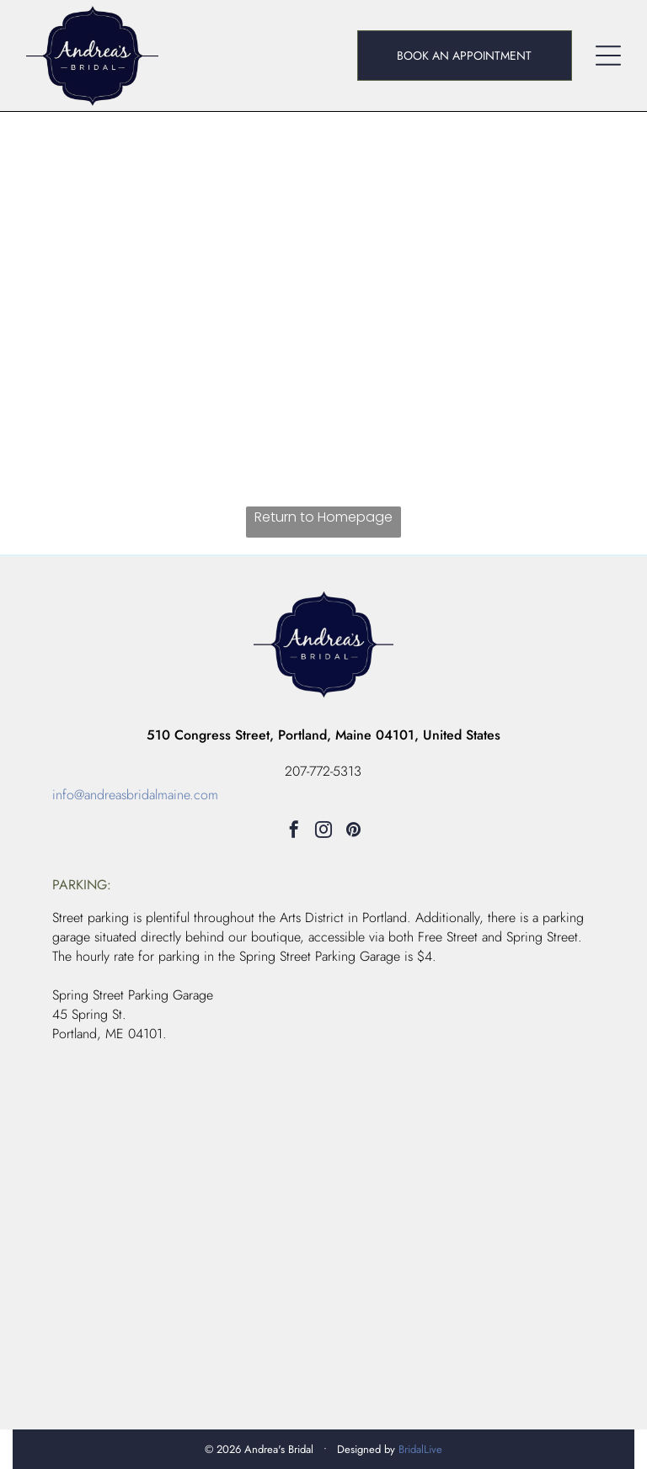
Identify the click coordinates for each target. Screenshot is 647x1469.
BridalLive (420, 1449)
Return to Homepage (323, 517)
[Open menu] (608, 55)
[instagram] (323, 831)
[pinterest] (353, 831)
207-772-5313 (323, 771)
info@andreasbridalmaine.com (135, 794)
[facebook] (294, 831)
